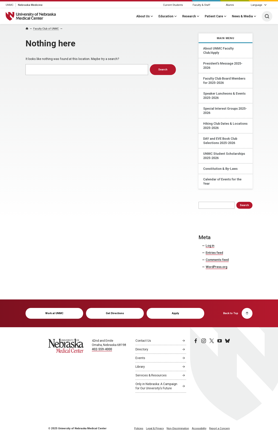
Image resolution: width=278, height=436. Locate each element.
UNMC (9, 5)
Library (140, 366)
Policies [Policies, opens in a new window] (138, 428)
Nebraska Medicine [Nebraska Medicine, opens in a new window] (30, 5)
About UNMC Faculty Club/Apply (218, 50)
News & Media (242, 16)
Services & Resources (151, 375)
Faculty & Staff (201, 5)
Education (166, 16)
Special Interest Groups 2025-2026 (225, 111)
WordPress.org (216, 267)
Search (244, 205)
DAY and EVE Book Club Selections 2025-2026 (220, 141)
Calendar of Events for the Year (222, 181)
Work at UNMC (54, 313)
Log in (210, 245)
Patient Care (214, 16)
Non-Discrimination (178, 428)
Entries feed (214, 253)
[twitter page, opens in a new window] (211, 366)
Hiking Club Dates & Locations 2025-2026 (225, 126)
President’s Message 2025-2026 (222, 66)
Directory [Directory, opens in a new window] (141, 349)
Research (189, 16)
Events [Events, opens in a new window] (140, 358)
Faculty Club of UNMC (46, 28)
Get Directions (115, 313)
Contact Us (143, 340)
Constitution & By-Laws (220, 169)
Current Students (173, 5)
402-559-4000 (102, 349)
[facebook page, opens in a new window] (195, 366)
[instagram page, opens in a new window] (203, 366)
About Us (143, 16)
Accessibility (199, 428)
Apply (175, 313)
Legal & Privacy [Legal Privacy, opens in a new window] (155, 428)
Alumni (230, 5)
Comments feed (217, 260)
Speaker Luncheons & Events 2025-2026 (224, 96)
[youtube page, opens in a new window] (219, 366)
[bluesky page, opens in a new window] (227, 366)
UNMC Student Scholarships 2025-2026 (224, 156)
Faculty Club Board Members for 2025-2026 (224, 81)
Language (256, 5)
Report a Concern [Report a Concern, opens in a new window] (219, 428)
